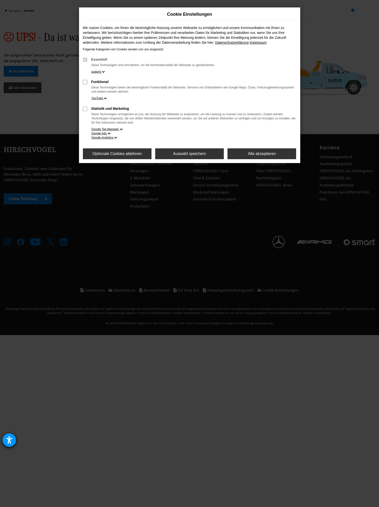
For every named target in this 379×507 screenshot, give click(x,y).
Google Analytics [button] (104, 137)
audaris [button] (98, 71)
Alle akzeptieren (262, 154)
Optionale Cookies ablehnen (117, 154)
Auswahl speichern (189, 154)
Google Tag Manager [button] (107, 129)
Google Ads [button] (100, 133)
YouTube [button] (99, 98)
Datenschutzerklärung (232, 42)
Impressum (258, 42)
